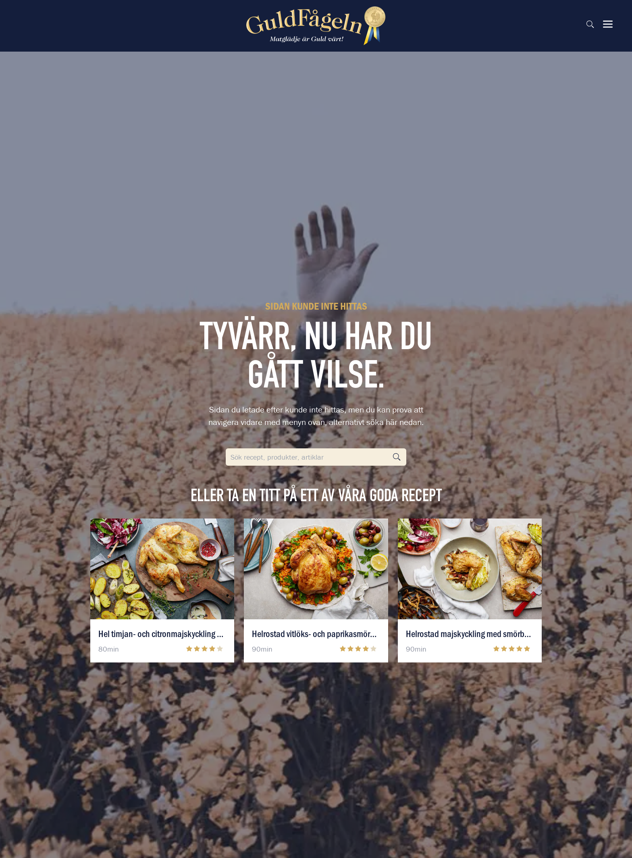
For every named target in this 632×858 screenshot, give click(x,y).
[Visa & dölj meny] (608, 24)
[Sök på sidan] (590, 24)
